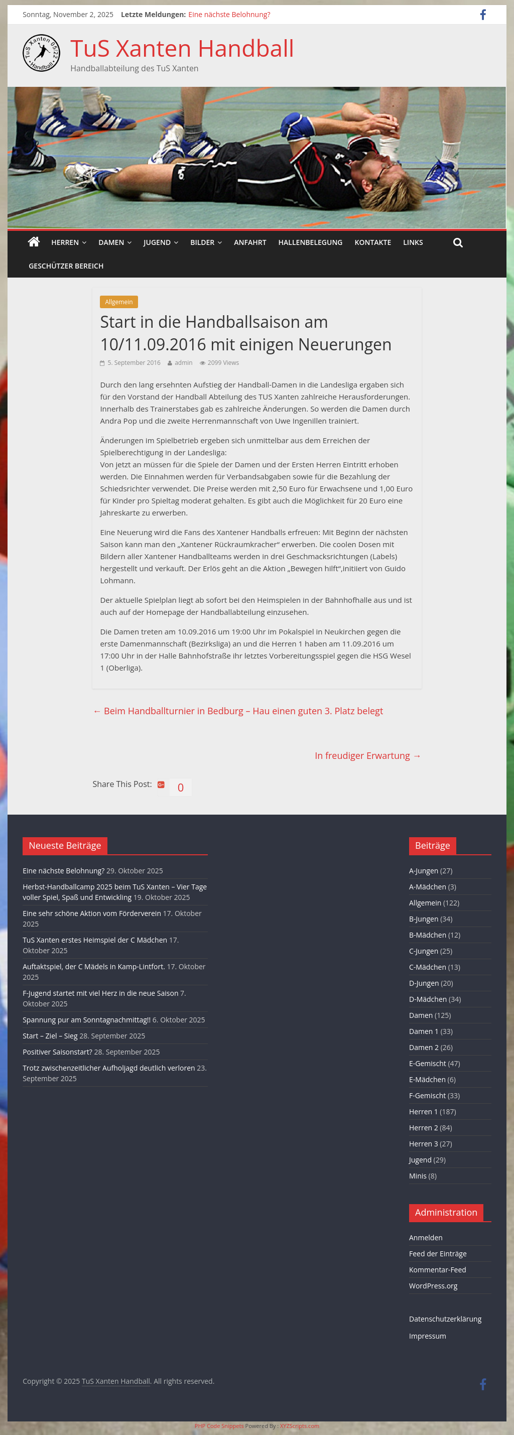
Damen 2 (424, 1047)
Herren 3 (423, 1143)
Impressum (427, 1336)
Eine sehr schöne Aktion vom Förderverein (92, 913)
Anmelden (426, 1237)
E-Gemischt (427, 1063)
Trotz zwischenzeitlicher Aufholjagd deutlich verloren (109, 1068)
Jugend (157, 242)
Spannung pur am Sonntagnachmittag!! (87, 1019)
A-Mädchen (427, 886)
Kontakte (373, 242)
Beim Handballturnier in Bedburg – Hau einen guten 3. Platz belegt (237, 711)
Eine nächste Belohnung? (229, 14)
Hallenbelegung (311, 242)
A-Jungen (423, 870)
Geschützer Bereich (66, 266)
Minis (418, 1176)
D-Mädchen (428, 999)
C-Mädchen (427, 967)
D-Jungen (424, 983)
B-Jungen (424, 919)
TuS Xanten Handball (182, 47)
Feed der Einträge (438, 1253)
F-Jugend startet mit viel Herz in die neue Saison (100, 993)
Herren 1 (423, 1111)
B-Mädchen (427, 935)
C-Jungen (423, 951)
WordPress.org (433, 1285)
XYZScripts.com (299, 1425)
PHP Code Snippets (219, 1425)
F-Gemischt (427, 1095)
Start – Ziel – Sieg (50, 1035)
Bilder (202, 242)
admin (184, 362)
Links (413, 242)
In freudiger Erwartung (368, 755)
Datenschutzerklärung (445, 1319)
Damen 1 (424, 1031)
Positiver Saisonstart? (57, 1052)
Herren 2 (423, 1127)
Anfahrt (250, 242)
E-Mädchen (427, 1079)
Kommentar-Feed (437, 1269)
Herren (65, 242)
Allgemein (119, 302)
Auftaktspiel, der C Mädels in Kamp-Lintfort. (94, 966)
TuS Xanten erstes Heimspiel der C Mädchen (95, 940)
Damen (111, 242)
